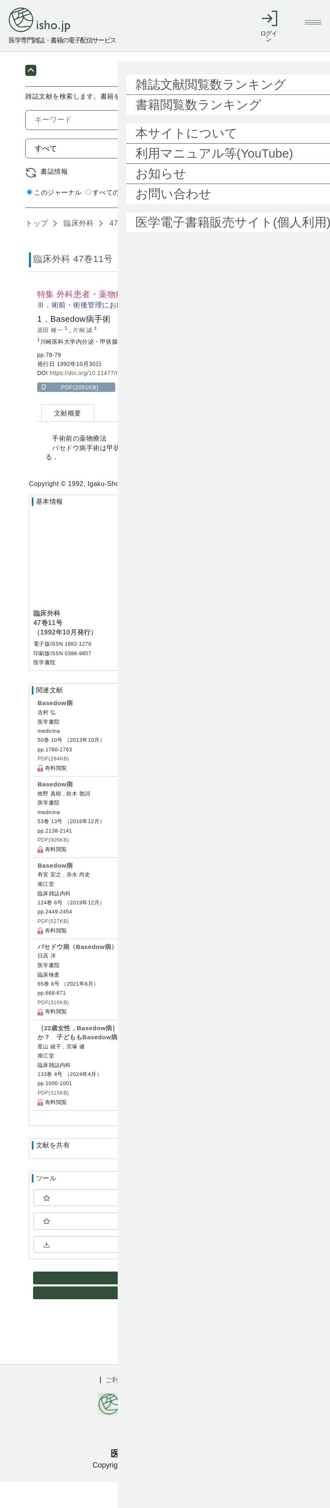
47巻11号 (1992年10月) (148, 249)
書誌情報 (54, 197)
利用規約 (174, 1405)
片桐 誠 (83, 356)
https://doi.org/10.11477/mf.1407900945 (104, 399)
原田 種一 (51, 356)
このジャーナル (54, 218)
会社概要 (217, 1405)
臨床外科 (78, 249)
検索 (283, 174)
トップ (36, 249)
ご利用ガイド (125, 1405)
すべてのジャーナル (119, 218)
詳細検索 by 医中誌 (275, 219)
